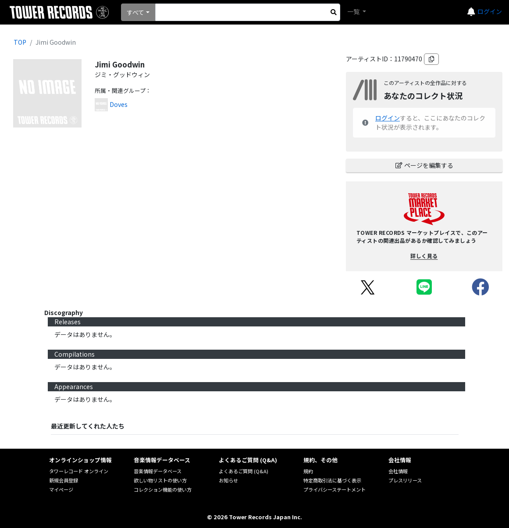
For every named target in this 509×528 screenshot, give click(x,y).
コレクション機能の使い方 (163, 489)
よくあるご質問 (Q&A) (243, 471)
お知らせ (228, 480)
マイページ (61, 489)
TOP (20, 42)
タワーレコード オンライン (78, 471)
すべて (135, 12)
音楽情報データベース (158, 471)
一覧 (354, 11)
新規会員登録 (63, 480)
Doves (119, 104)
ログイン (489, 11)
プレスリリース (405, 480)
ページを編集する (424, 165)
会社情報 (398, 471)
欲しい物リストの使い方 (160, 480)
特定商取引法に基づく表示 (332, 480)
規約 (308, 471)
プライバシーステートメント (334, 489)
